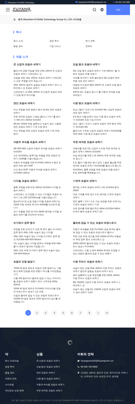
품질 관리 (18, 46)
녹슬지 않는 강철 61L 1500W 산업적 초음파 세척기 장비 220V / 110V (96, 291)
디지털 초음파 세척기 (25, 181)
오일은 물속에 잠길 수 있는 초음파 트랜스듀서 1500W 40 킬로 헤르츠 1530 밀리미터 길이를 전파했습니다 (36, 298)
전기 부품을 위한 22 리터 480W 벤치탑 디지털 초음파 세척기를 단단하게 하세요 (37, 213)
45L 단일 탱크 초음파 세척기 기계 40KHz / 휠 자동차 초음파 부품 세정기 (96, 72)
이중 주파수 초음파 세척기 (87, 261)
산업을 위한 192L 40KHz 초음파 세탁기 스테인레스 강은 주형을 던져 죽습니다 (37, 79)
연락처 (88, 46)
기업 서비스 (55, 46)
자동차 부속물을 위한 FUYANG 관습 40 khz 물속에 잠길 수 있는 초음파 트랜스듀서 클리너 (96, 231)
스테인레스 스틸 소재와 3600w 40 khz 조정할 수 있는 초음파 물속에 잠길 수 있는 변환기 (96, 252)
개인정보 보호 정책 (14, 390)
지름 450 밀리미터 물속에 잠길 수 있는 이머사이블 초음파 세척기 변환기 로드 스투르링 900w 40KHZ (37, 281)
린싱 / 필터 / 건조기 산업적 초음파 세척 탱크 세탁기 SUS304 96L (97, 125)
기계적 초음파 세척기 (85, 181)
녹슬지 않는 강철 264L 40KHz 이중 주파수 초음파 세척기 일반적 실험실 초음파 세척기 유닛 (97, 269)
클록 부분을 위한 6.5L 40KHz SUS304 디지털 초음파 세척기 (37, 189)
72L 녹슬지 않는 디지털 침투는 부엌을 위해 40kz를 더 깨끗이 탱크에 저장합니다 (37, 245)
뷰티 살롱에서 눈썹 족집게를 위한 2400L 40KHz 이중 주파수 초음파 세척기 (96, 277)
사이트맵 (9, 384)
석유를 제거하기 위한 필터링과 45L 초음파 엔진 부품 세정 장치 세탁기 (96, 79)
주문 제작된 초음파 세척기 (87, 142)
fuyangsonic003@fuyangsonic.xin (90, 2)
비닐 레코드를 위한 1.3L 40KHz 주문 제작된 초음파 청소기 (97, 157)
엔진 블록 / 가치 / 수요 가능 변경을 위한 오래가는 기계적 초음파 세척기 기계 (97, 203)
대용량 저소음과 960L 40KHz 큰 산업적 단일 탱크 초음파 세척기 (97, 86)
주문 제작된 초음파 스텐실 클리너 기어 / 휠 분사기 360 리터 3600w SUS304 (37, 118)
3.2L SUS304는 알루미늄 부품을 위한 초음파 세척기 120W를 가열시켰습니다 (36, 157)
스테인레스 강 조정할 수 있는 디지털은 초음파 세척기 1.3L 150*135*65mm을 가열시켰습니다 (37, 196)
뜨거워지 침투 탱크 (24, 223)
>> (107, 313)
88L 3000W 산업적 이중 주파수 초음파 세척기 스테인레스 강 (96, 284)
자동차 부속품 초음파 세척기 (29, 142)
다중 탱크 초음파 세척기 (86, 103)
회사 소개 (18, 41)
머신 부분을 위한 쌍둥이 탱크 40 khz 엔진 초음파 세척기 (37, 111)
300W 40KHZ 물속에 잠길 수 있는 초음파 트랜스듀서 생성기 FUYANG (96, 245)
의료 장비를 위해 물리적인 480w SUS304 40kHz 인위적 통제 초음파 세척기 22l (96, 210)
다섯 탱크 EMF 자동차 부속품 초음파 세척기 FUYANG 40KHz (35, 171)
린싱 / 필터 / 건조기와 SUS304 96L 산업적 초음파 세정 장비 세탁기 (97, 111)
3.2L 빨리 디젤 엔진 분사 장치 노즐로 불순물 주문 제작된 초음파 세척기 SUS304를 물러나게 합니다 (97, 164)
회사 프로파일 (12, 361)
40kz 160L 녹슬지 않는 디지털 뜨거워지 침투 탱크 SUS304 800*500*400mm (36, 238)
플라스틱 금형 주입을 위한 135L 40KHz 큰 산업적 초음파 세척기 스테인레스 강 (37, 72)
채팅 (118, 9)
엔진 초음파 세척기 (24, 103)
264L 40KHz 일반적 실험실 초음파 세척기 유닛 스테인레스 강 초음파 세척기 (37, 86)
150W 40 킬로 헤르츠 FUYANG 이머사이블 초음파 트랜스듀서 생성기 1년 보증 (37, 290)
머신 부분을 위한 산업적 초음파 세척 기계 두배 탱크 (36, 132)
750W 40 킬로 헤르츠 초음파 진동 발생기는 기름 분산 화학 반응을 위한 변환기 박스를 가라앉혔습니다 (37, 271)
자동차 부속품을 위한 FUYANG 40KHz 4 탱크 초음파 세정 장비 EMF (37, 164)
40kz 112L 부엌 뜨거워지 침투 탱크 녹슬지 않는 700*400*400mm (36, 252)
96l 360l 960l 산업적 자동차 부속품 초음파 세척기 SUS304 (37, 150)
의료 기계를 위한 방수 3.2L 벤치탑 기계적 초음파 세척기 (97, 196)
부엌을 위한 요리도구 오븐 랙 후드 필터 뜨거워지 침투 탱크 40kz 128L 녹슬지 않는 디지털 (37, 231)
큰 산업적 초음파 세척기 (27, 64)
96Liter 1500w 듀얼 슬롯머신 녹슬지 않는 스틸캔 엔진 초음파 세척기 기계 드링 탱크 (37, 125)
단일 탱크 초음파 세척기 (86, 64)
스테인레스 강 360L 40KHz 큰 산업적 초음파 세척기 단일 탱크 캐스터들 (37, 93)
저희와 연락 (11, 378)
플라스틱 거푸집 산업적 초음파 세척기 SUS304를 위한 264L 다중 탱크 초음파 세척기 (97, 132)
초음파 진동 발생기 (24, 261)
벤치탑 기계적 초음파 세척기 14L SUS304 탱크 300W (96, 189)
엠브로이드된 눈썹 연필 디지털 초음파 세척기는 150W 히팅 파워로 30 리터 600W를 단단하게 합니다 (36, 204)
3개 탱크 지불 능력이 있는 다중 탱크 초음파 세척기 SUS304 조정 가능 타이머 (97, 118)
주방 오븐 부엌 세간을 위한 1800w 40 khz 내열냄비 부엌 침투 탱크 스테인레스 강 (97, 238)
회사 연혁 (90, 41)
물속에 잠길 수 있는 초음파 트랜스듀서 (94, 223)
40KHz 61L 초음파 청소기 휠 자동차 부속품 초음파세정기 (96, 93)
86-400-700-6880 (121, 2)
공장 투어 (54, 41)
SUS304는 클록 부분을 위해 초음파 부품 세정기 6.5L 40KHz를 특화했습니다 (96, 171)
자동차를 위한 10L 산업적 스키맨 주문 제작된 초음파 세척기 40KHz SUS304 (96, 150)
